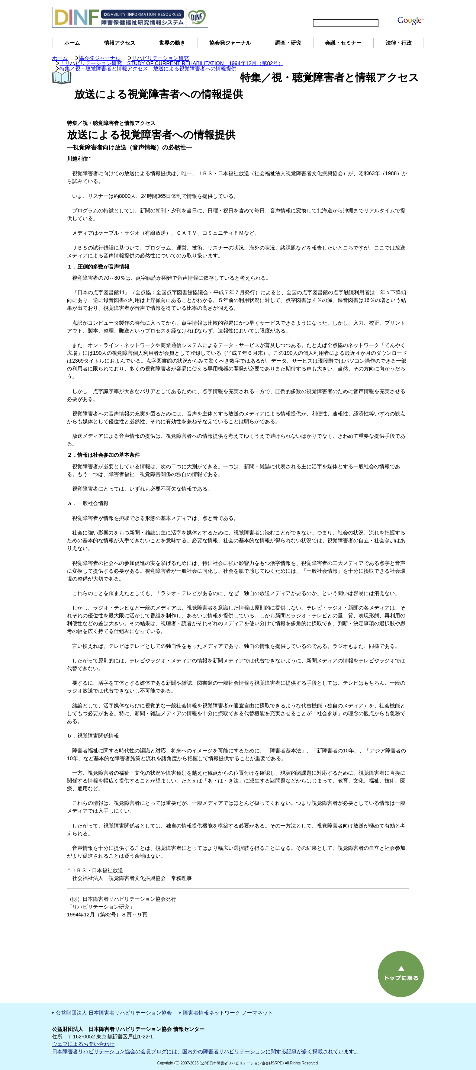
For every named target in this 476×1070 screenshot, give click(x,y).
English (312, 9)
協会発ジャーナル (230, 43)
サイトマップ (342, 9)
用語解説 (412, 9)
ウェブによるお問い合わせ (83, 1044)
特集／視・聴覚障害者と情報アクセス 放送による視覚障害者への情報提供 (148, 68)
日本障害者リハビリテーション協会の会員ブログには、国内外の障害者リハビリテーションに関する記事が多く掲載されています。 (205, 1051)
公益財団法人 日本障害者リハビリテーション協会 (114, 1013)
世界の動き (172, 43)
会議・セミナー (343, 43)
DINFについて (380, 9)
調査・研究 (288, 43)
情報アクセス (119, 43)
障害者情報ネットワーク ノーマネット (228, 1013)
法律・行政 (399, 43)
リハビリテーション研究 (160, 58)
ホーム (72, 43)
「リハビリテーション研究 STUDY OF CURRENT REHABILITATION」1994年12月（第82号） (171, 63)
